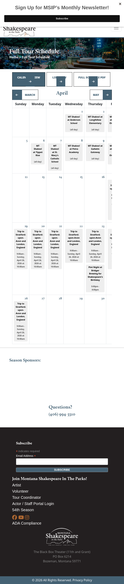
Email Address (26, 456)
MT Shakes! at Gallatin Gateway (95, 152)
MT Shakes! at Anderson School (73, 123)
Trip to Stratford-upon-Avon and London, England (21, 249)
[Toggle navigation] (116, 27)
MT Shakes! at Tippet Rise (37, 153)
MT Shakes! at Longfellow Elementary (95, 123)
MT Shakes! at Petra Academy (74, 152)
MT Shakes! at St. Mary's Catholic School (55, 157)
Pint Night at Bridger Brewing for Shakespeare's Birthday (95, 278)
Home (14, 57)
